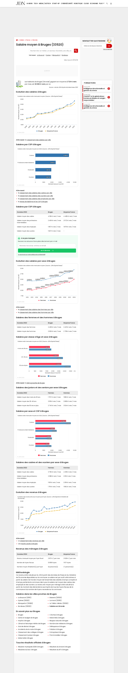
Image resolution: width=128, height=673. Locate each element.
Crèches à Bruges (56, 615)
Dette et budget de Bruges (28, 617)
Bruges (20, 615)
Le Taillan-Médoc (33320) (59, 603)
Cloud (86, 3)
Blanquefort (56, 55)
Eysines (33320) (24, 600)
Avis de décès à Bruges (26, 626)
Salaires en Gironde (57, 606)
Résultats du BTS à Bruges (59, 649)
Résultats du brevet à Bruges (60, 646)
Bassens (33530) (56, 597)
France (28, 40)
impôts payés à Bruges (29, 543)
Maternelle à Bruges (25, 638)
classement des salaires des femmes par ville (36, 309)
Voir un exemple (107, 49)
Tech (36, 3)
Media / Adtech (45, 3)
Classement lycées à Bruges (28, 635)
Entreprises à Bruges (57, 632)
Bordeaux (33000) (24, 606)
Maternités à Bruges (57, 617)
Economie (94, 3)
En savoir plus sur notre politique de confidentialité (31, 254)
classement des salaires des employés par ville (37, 198)
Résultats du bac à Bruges (27, 649)
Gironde (35, 40)
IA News (30, 3)
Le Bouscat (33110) (24, 597)
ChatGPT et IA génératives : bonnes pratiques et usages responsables (94, 97)
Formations (90, 83)
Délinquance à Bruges (58, 626)
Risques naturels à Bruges (59, 620)
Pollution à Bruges (56, 629)
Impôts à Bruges (24, 620)
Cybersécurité (66, 3)
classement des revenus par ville (32, 541)
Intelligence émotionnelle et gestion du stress (94, 88)
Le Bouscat (40, 55)
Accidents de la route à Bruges (29, 629)
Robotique (78, 3)
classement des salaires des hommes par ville (37, 312)
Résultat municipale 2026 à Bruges (30, 646)
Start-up (56, 3)
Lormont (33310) (56, 600)
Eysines (48, 55)
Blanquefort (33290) (25, 603)
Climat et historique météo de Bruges (32, 623)
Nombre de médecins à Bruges (61, 623)
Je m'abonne (45, 250)
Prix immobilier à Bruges (58, 635)
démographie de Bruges (36, 383)
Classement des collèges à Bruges (30, 632)
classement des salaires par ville (39, 140)
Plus (101, 3)
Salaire (22, 40)
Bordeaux (65, 55)
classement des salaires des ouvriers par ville (36, 196)
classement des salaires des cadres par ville (36, 193)
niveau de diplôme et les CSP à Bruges (34, 201)
